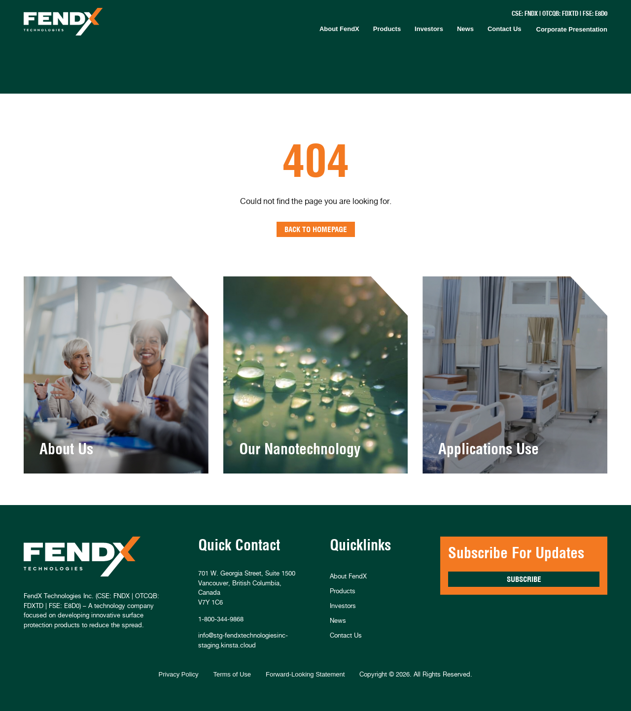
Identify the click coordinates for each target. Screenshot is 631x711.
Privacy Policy (179, 674)
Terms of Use (232, 674)
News (465, 29)
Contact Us (505, 29)
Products (387, 29)
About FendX (339, 29)
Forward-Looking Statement (305, 674)
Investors (429, 29)
